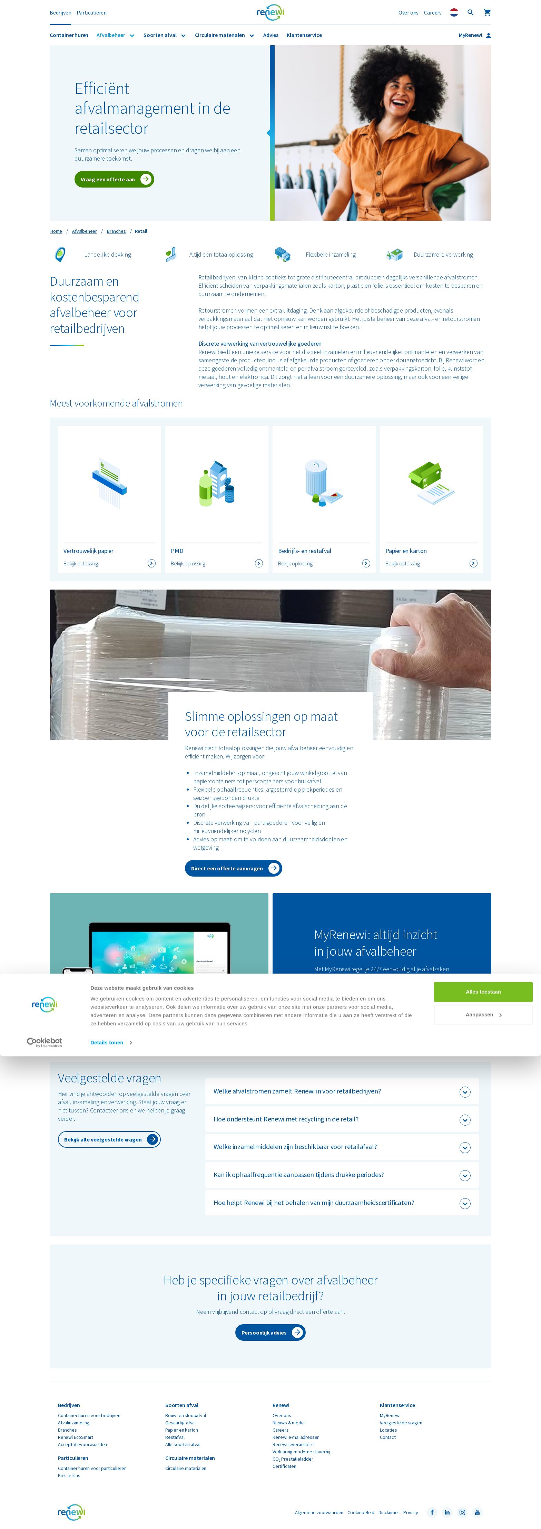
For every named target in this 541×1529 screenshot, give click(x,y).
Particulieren (92, 12)
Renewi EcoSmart (75, 1437)
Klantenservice (304, 34)
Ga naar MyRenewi (342, 1012)
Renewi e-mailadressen (296, 1437)
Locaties (388, 1430)
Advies (270, 34)
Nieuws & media (288, 1423)
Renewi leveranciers (293, 1444)
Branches (67, 1430)
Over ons (409, 12)
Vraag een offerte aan (108, 179)
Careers (433, 12)
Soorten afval (160, 34)
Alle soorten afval (182, 1444)
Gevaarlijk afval (180, 1423)
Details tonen (106, 1515)
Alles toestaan (483, 1465)
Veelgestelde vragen (401, 1423)
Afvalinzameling (73, 1423)
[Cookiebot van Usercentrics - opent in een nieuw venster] (44, 1515)
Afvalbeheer (111, 34)
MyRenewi (471, 34)
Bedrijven (60, 12)
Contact (388, 1437)
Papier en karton (181, 1430)
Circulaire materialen (220, 34)
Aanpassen (484, 1487)
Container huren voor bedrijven (89, 1415)
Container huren (69, 34)
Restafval (174, 1437)
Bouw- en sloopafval (185, 1415)
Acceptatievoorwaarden (82, 1444)
